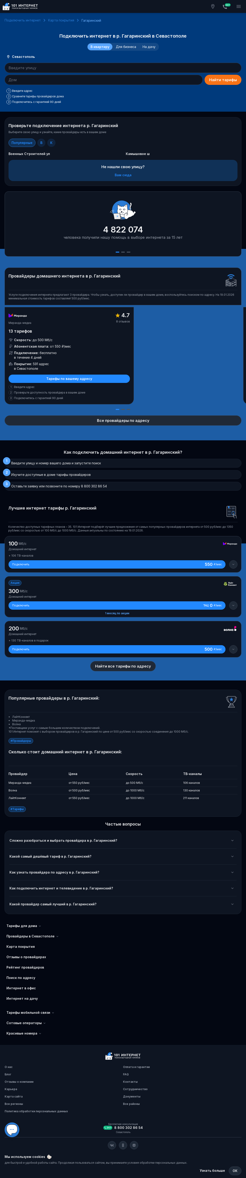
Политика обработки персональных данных (36, 1111)
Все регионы (14, 1104)
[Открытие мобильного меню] (238, 6)
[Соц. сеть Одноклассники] (123, 1145)
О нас (8, 1067)
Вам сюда (123, 175)
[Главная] (20, 6)
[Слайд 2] (123, 252)
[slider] (123, 223)
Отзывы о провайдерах (26, 957)
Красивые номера (24, 1033)
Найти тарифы (223, 80)
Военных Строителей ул (29, 154)
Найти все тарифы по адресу (123, 666)
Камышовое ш (138, 154)
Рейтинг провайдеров (25, 967)
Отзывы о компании (19, 1081)
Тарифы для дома (24, 926)
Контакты (130, 1081)
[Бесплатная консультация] (225, 6)
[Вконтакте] (112, 1145)
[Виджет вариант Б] (12, 1129)
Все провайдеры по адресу (123, 420)
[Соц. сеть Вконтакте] (112, 1145)
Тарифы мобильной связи (30, 1013)
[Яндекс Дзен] (134, 1145)
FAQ (126, 1074)
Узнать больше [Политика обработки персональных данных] (212, 1170)
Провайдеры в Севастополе (32, 936)
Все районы (131, 1104)
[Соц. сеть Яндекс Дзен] (134, 1145)
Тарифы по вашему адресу (69, 379)
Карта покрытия (61, 20)
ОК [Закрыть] (235, 1171)
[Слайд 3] (128, 252)
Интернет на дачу (22, 998)
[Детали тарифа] (233, 564)
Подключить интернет (23, 20)
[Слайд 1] (117, 252)
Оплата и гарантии (136, 1067)
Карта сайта (14, 1096)
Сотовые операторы (26, 1023)
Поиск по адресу (20, 978)
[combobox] (123, 68)
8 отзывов (123, 321)
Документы (132, 1096)
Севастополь (20, 57)
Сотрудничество (135, 1089)
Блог (8, 1074)
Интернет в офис (21, 988)
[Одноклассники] (123, 1145)
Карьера (11, 1089)
